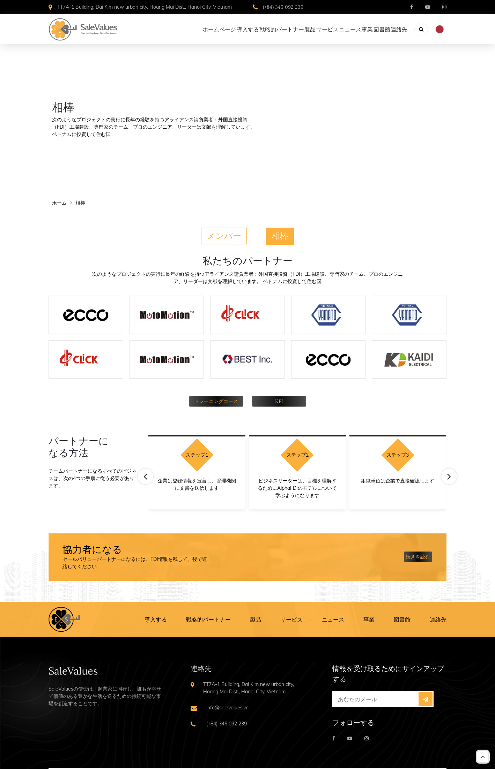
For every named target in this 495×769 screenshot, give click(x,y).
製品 (255, 618)
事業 (369, 618)
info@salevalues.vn (227, 707)
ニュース (333, 618)
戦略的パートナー (208, 618)
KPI (279, 400)
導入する (156, 618)
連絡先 (438, 618)
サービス (291, 618)
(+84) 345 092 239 (283, 7)
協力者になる (92, 549)
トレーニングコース (216, 400)
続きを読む (418, 556)
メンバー (224, 235)
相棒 (280, 235)
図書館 (402, 618)
